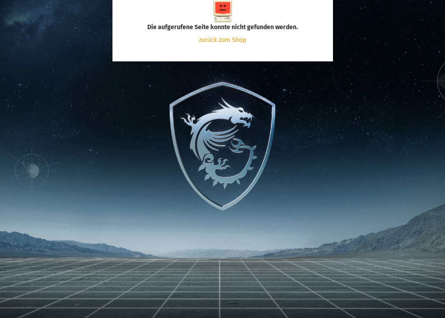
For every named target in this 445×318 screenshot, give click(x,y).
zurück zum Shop (222, 40)
